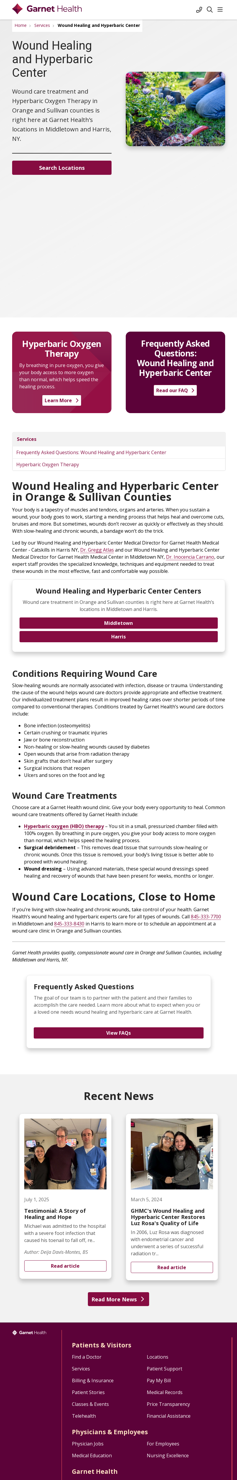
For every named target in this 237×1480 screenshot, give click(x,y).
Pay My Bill (159, 1380)
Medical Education (92, 1455)
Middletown (118, 623)
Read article (65, 1196)
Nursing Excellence (168, 1455)
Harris (118, 636)
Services (26, 439)
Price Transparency (168, 1404)
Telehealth (84, 1416)
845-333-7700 (206, 916)
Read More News (118, 1299)
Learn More (62, 400)
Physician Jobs (88, 1443)
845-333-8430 (69, 923)
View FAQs (118, 1033)
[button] (221, 10)
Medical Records (165, 1392)
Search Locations (62, 167)
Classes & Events (90, 1404)
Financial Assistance (169, 1416)
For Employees (163, 1443)
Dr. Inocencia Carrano (190, 557)
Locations (157, 1357)
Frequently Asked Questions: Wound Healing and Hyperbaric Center (91, 452)
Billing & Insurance (93, 1380)
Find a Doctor (86, 1357)
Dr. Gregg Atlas (97, 550)
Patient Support (164, 1368)
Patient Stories (88, 1392)
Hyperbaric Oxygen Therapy (47, 464)
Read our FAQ (175, 390)
